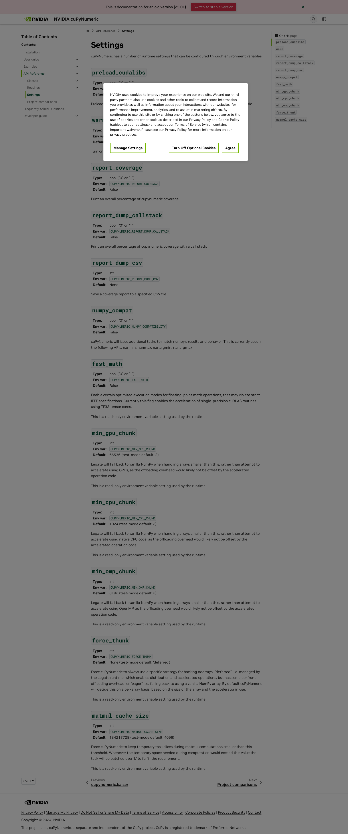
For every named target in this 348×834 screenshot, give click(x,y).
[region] (175, 122)
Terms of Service (188, 124)
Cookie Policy (228, 119)
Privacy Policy (200, 119)
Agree (230, 148)
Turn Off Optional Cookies (194, 148)
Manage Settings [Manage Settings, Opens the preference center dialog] (127, 148)
